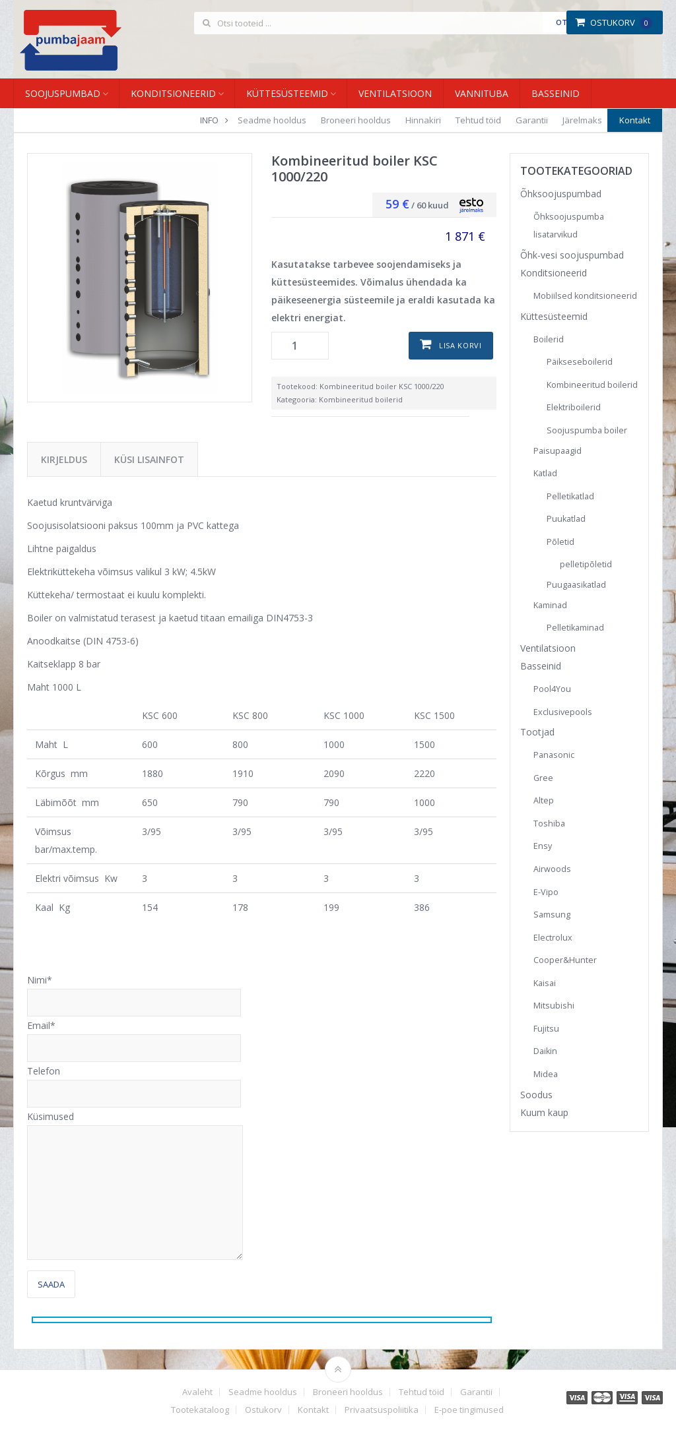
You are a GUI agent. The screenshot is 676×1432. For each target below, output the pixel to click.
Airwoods (552, 869)
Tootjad (537, 732)
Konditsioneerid (173, 93)
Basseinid (555, 93)
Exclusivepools (562, 712)
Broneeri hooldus (356, 120)
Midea (545, 1074)
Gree (543, 778)
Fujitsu (546, 1028)
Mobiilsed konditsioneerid (585, 295)
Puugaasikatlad (576, 584)
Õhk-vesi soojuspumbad (572, 255)
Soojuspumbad (62, 93)
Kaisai (544, 983)
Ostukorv (613, 22)
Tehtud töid (478, 120)
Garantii (532, 120)
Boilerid (548, 339)
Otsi (565, 22)
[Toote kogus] (300, 345)
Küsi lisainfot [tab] (149, 459)
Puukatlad (566, 518)
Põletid (560, 541)
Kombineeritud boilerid (361, 399)
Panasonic (553, 755)
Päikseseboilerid (580, 361)
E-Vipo (545, 892)
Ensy (542, 846)
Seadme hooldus (272, 120)
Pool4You (552, 689)
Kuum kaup (544, 1112)
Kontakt (634, 120)
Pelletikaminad (575, 627)
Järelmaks (582, 120)
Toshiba (549, 823)
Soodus (536, 1094)
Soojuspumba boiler (587, 430)
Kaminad (550, 605)
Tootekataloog (200, 1410)
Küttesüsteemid (287, 93)
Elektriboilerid (574, 407)
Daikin (545, 1051)
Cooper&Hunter (565, 960)
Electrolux (552, 937)
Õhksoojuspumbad (560, 193)
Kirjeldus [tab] (64, 459)
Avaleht (197, 1392)
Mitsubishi (553, 1005)
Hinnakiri (423, 120)
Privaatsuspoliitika (382, 1410)
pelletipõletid (586, 564)
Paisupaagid (557, 450)
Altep (543, 800)
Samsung (551, 914)
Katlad (545, 473)
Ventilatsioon (395, 93)
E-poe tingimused (469, 1410)
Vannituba (481, 93)
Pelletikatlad (570, 496)
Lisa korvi (460, 345)
